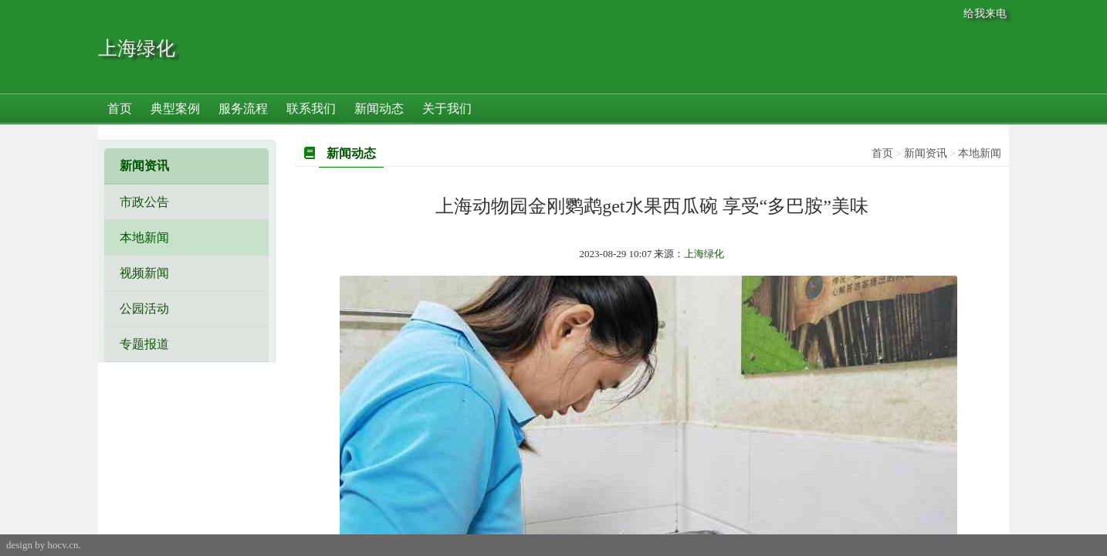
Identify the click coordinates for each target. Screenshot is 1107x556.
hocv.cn (62, 545)
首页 (119, 108)
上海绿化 (136, 48)
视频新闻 (144, 273)
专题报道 (144, 344)
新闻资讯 (925, 153)
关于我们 (447, 108)
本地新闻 (979, 153)
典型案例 (175, 108)
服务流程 (243, 108)
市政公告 (144, 201)
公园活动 (144, 308)
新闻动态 (379, 108)
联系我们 (311, 108)
